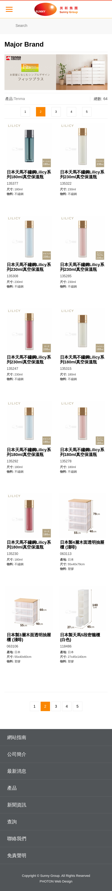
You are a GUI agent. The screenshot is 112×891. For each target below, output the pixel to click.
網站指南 (54, 737)
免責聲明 (54, 855)
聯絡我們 (54, 838)
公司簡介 (54, 754)
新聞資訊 (54, 804)
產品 (54, 787)
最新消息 (54, 771)
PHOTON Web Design (56, 881)
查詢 (54, 821)
